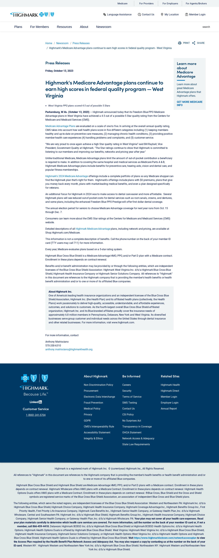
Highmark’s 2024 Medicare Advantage (66, 176)
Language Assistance (119, 14)
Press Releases (81, 43)
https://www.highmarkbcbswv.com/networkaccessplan (165, 537)
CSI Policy (128, 414)
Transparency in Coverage (137, 426)
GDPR (87, 420)
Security (126, 390)
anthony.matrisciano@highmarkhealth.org (69, 349)
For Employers (170, 3)
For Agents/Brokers (196, 3)
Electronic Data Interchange (99, 396)
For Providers (146, 3)
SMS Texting (129, 402)
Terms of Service (131, 396)
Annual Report (169, 408)
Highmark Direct (170, 390)
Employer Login (169, 402)
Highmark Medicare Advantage (93, 228)
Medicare (122, 3)
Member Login (197, 14)
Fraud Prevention (93, 402)
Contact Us (148, 14)
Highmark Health (170, 384)
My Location (172, 14)
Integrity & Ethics (93, 438)
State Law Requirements (136, 444)
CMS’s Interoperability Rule (99, 426)
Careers (126, 384)
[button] (204, 27)
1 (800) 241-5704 (36, 415)
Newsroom (62, 43)
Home (48, 43)
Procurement (91, 390)
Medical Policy (92, 408)
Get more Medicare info (189, 103)
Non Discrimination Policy (98, 384)
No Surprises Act (131, 420)
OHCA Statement (131, 432)
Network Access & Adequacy (138, 438)
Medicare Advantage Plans (60, 126)
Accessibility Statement (97, 432)
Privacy (88, 414)
